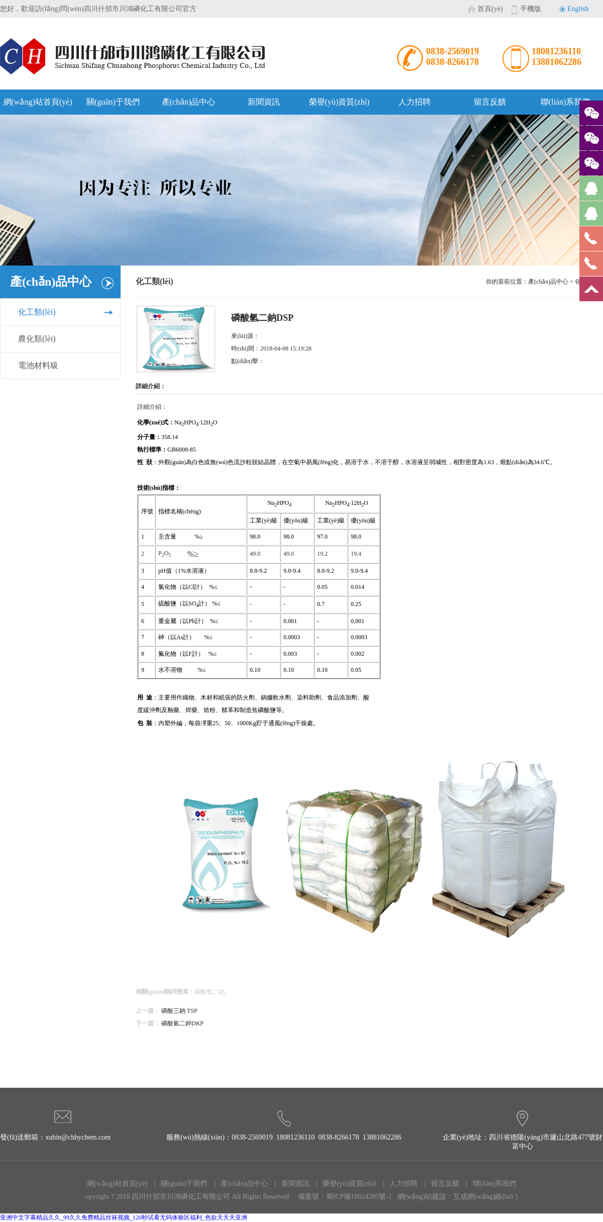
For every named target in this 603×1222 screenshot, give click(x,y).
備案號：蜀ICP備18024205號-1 (345, 1196)
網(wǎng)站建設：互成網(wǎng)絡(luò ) (457, 1196)
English (578, 9)
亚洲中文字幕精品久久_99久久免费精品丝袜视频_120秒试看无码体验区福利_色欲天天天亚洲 (123, 1217)
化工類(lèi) (37, 312)
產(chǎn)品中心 (189, 102)
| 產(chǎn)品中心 (238, 1183)
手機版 (530, 9)
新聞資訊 (264, 102)
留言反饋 (490, 102)
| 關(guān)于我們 (178, 1183)
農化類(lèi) (37, 338)
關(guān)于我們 (113, 102)
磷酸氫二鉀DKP (182, 1023)
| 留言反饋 (439, 1183)
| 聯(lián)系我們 (488, 1183)
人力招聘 (414, 102)
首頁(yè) (490, 9)
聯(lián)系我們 (565, 102)
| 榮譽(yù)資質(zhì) (343, 1183)
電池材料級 (38, 365)
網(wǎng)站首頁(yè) (38, 102)
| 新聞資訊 (289, 1183)
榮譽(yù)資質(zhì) (339, 102)
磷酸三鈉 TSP (179, 1010)
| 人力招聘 (397, 1183)
